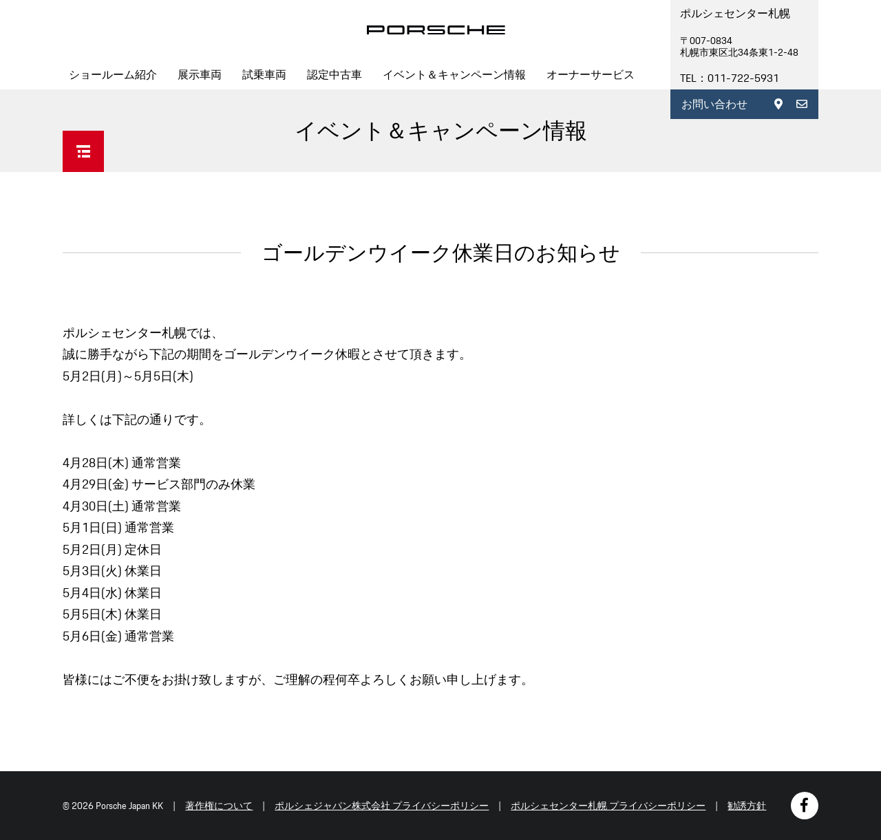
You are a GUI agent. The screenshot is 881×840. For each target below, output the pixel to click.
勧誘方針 (747, 805)
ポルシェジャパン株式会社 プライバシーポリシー (382, 805)
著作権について (219, 805)
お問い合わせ (714, 104)
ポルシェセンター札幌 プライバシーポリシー (608, 805)
